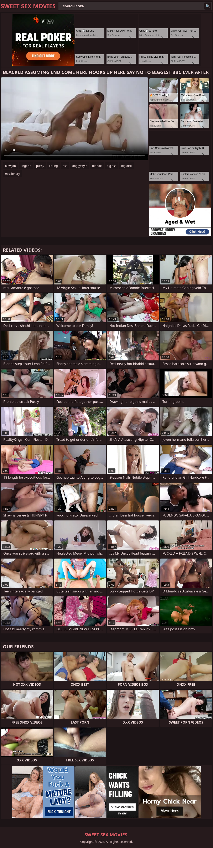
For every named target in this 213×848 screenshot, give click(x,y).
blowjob (10, 166)
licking (53, 166)
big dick (126, 166)
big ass (111, 166)
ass (65, 166)
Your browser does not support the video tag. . (74, 118)
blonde (97, 166)
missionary (12, 174)
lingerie (26, 166)
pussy (40, 166)
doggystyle (79, 166)
